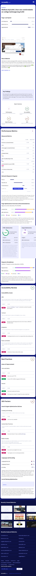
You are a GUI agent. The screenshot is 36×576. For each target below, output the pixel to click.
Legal (18, 560)
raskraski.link (21, 541)
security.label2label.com (6, 550)
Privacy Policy (4, 564)
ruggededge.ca (22, 556)
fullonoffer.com (22, 544)
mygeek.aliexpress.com (6, 541)
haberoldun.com (4, 547)
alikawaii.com (22, 547)
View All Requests (18, 188)
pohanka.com (4, 544)
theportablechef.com (23, 550)
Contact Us (13, 560)
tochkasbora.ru (4, 535)
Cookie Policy (11, 564)
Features (7, 560)
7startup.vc (21, 538)
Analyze (19, 568)
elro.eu (3, 7)
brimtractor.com (4, 538)
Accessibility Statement (6, 562)
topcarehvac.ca (4, 556)
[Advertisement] (18, 33)
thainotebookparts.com (24, 535)
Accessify (5, 2)
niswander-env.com (23, 553)
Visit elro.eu (5, 70)
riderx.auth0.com (5, 553)
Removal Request (16, 562)
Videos (2, 560)
